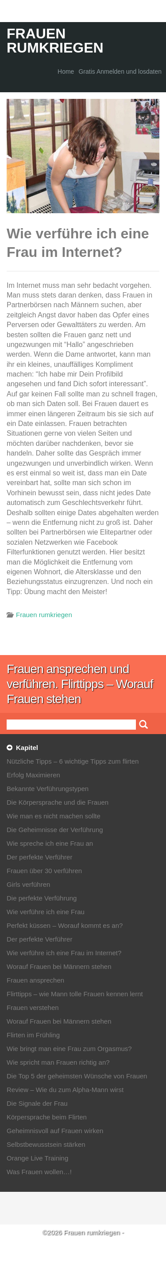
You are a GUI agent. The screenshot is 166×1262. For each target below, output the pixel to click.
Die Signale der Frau (37, 1103)
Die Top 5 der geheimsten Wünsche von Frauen (77, 1076)
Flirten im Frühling (33, 1035)
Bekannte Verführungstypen (48, 788)
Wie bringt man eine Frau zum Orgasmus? (69, 1048)
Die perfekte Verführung (42, 898)
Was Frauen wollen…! (39, 1171)
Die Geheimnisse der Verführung (55, 829)
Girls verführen (28, 884)
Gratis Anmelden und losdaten (120, 71)
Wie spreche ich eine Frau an (50, 843)
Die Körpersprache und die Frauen (57, 802)
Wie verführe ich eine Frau (46, 911)
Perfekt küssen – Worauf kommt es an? (65, 925)
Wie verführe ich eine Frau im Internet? (64, 953)
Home (66, 71)
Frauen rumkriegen (55, 41)
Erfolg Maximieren (33, 775)
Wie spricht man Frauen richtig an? (58, 1062)
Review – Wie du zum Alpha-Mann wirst (65, 1089)
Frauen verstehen (33, 1007)
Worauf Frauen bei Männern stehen (59, 966)
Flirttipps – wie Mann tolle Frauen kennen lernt (75, 994)
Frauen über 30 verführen (44, 870)
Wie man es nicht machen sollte (53, 816)
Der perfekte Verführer (39, 857)
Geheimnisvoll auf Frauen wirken (55, 1130)
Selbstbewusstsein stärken (46, 1144)
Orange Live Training (37, 1158)
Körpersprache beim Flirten (47, 1117)
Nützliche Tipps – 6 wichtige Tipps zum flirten (73, 761)
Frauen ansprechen (35, 980)
